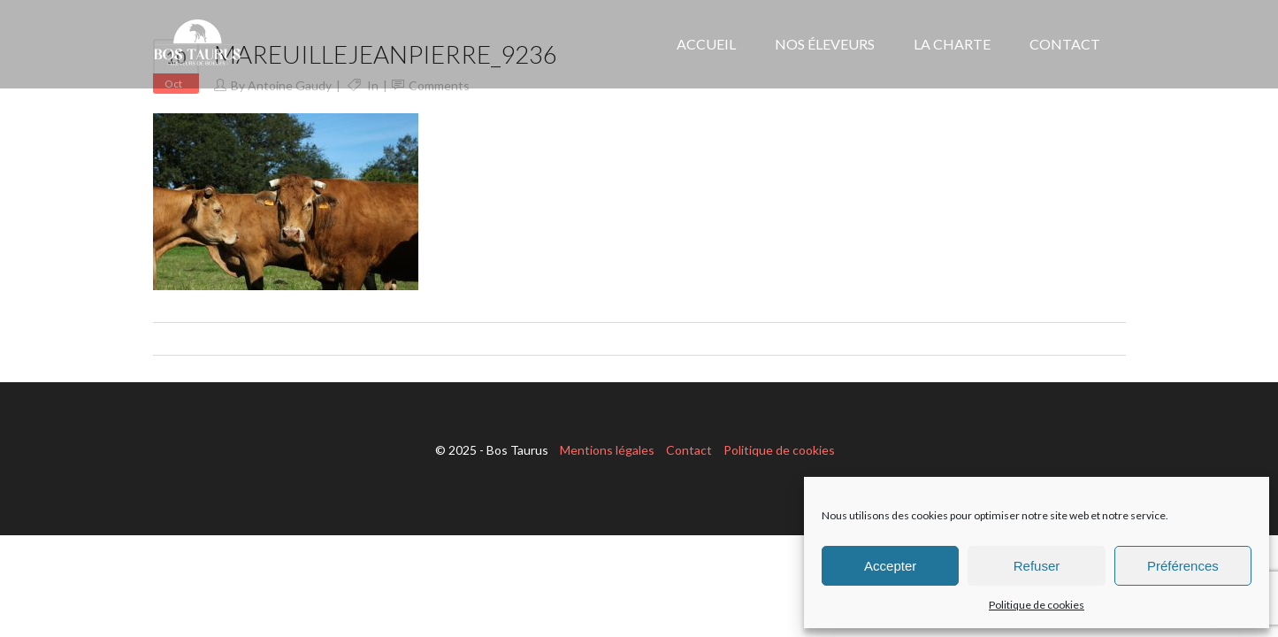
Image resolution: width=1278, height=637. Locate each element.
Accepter (890, 565)
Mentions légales (607, 449)
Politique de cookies (1036, 604)
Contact (689, 449)
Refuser (1037, 565)
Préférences (1183, 565)
